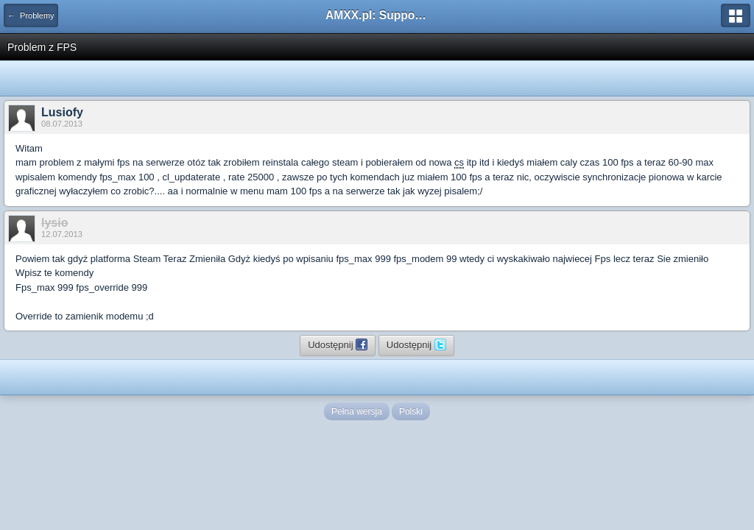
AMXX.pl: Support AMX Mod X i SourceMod (377, 15)
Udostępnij (337, 344)
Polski (411, 411)
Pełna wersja (356, 411)
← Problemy (30, 15)
